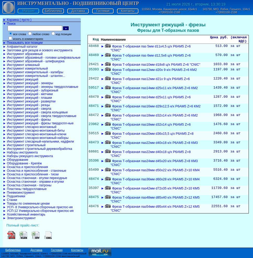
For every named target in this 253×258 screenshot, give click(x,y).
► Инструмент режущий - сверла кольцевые (35, 112)
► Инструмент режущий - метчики (28, 94)
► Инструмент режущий (20, 79)
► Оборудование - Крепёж (22, 163)
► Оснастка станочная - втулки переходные (35, 178)
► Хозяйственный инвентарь (24, 214)
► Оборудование (15, 160)
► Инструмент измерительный (25, 68)
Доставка (78, 11)
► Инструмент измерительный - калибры (33, 72)
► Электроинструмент (19, 218)
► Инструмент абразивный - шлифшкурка (34, 61)
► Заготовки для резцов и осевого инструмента (37, 50)
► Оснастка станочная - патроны (27, 185)
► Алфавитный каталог (20, 46)
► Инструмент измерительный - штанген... (34, 76)
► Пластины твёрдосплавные (25, 189)
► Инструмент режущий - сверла (27, 108)
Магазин (28, 11)
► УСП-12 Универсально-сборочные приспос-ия (38, 211)
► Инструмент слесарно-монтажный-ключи (34, 134)
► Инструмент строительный (24, 145)
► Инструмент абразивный (23, 54)
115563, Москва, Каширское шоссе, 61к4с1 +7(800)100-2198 (169, 11)
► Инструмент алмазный (21, 65)
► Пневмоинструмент (19, 192)
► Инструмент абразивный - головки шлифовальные (41, 57)
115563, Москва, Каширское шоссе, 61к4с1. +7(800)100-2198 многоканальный (44, 253)
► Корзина (17, 20)
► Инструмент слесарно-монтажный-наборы (35, 138)
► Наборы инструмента (20, 152)
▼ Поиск (9, 24)
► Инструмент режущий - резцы (26, 105)
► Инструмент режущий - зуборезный (30, 90)
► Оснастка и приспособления (25, 167)
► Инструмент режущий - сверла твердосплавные (39, 116)
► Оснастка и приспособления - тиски (31, 174)
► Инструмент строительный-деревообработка (37, 149)
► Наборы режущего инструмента (28, 156)
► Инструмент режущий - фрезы (27, 119)
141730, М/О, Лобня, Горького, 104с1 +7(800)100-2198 (226, 11)
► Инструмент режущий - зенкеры (28, 83)
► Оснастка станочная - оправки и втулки (33, 181)
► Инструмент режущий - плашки (27, 98)
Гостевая (103, 11)
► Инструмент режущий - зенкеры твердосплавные (40, 87)
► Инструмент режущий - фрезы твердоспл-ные (38, 123)
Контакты (128, 11)
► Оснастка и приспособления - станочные (34, 171)
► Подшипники (14, 196)
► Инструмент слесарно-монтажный (29, 127)
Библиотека (53, 11)
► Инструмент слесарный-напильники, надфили (38, 141)
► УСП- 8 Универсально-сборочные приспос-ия (38, 207)
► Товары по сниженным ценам (26, 203)
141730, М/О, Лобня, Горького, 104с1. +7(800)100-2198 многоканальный (40, 256)
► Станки (10, 200)
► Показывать (23, 43)
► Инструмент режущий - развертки (29, 101)
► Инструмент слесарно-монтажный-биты (34, 130)
